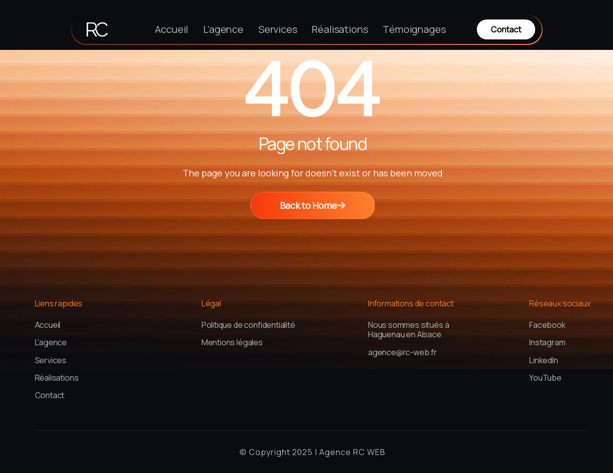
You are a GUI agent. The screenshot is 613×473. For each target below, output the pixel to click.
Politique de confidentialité (248, 325)
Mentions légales (232, 342)
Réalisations (340, 29)
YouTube (545, 378)
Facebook (547, 325)
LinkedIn (543, 360)
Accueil (172, 29)
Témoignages (414, 29)
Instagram (547, 342)
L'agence (223, 29)
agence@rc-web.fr (402, 352)
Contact (50, 395)
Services (277, 29)
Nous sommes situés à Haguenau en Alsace (408, 329)
